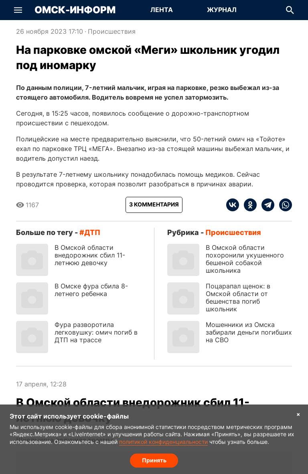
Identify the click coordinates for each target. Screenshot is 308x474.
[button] (18, 10)
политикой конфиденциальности (163, 441)
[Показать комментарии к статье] (154, 205)
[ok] (248, 204)
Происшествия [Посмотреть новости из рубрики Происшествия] (112, 31)
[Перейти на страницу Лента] (162, 10)
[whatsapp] (283, 204)
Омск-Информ (75, 10)
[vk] (232, 204)
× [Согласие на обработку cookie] (298, 414)
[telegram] (265, 204)
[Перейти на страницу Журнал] (222, 10)
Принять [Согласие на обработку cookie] (154, 460)
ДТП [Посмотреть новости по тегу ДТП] (92, 232)
